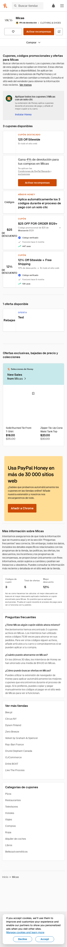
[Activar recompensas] (38, 31)
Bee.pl (8, 712)
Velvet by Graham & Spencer (21, 738)
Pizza (8, 793)
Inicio (5, 877)
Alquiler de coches (15, 838)
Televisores (11, 806)
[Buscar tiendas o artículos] (27, 5)
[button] (62, 5)
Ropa (8, 832)
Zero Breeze (12, 731)
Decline (22, 939)
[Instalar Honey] (23, 114)
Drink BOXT (11, 763)
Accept (45, 939)
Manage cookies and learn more (25, 932)
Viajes (8, 819)
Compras (10, 826)
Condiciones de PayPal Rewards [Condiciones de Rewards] (34, 171)
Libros (8, 845)
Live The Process (14, 770)
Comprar (33, 42)
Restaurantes (13, 800)
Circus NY (11, 718)
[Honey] (5, 5)
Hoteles (9, 813)
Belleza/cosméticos (16, 851)
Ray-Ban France (14, 744)
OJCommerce (13, 757)
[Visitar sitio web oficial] (59, 31)
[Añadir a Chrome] (22, 508)
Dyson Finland (13, 725)
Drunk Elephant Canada (18, 751)
